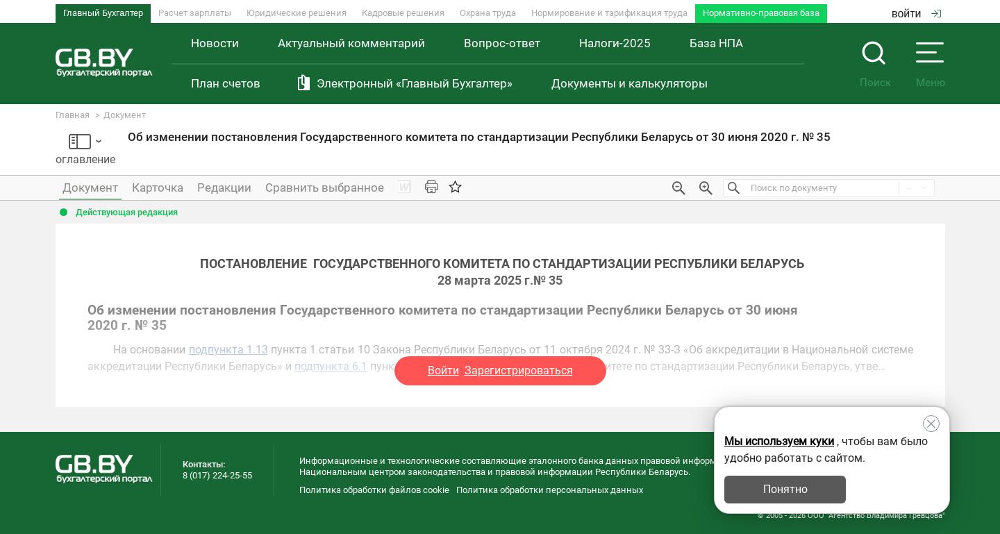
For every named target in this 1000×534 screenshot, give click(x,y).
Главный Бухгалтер (103, 13)
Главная (73, 115)
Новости (215, 43)
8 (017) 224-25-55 (217, 475)
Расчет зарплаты (194, 13)
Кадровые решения (403, 13)
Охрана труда (488, 13)
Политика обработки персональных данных (549, 490)
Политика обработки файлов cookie (374, 490)
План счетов (225, 83)
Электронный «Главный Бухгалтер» (414, 83)
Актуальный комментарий (351, 43)
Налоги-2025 (615, 43)
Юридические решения (297, 13)
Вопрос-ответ (502, 43)
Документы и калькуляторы (629, 83)
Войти (443, 370)
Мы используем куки (779, 441)
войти (916, 13)
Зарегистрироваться (519, 370)
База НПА (716, 43)
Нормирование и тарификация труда (609, 13)
